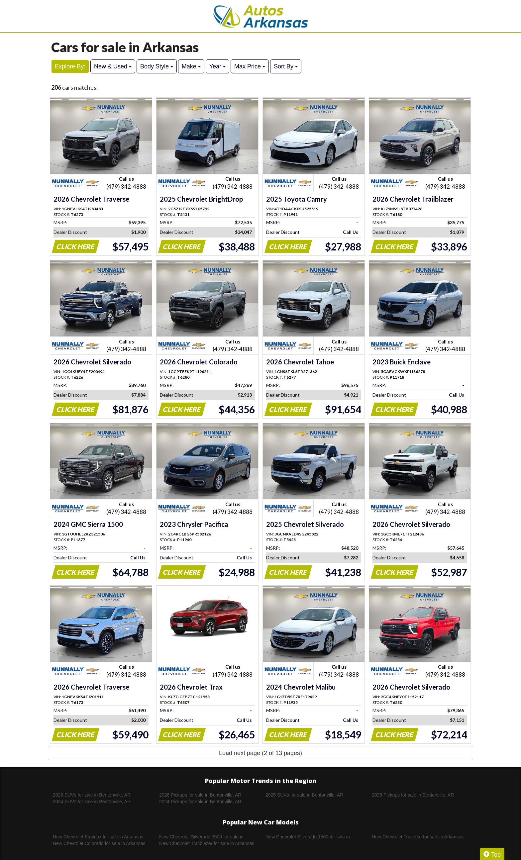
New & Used (113, 66)
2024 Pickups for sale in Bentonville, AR (200, 801)
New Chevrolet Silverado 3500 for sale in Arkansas (201, 837)
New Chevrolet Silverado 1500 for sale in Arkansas (307, 837)
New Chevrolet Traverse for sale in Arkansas (418, 836)
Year (217, 66)
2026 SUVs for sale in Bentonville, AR (92, 795)
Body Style (156, 66)
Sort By (286, 66)
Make (191, 66)
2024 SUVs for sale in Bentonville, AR (92, 801)
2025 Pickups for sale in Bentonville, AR (413, 795)
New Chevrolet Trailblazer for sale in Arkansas (206, 843)
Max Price (249, 66)
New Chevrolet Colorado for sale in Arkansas (99, 843)
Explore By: (70, 66)
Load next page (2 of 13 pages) (260, 753)
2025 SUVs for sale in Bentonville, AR (304, 795)
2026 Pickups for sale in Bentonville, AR (200, 795)
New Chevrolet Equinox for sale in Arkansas (98, 836)
